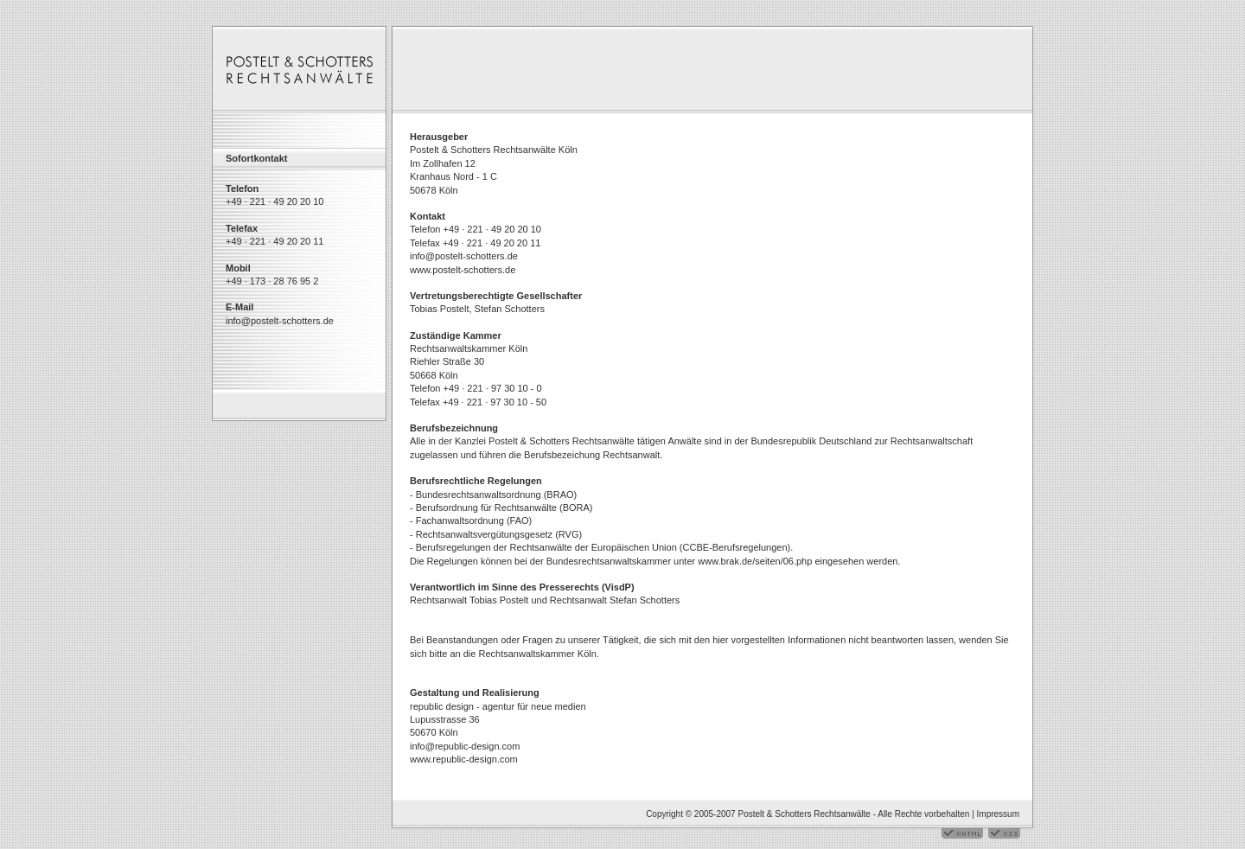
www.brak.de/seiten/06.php (755, 561)
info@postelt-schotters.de (280, 321)
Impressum (998, 814)
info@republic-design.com (465, 746)
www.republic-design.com (464, 759)
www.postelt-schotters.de (462, 270)
